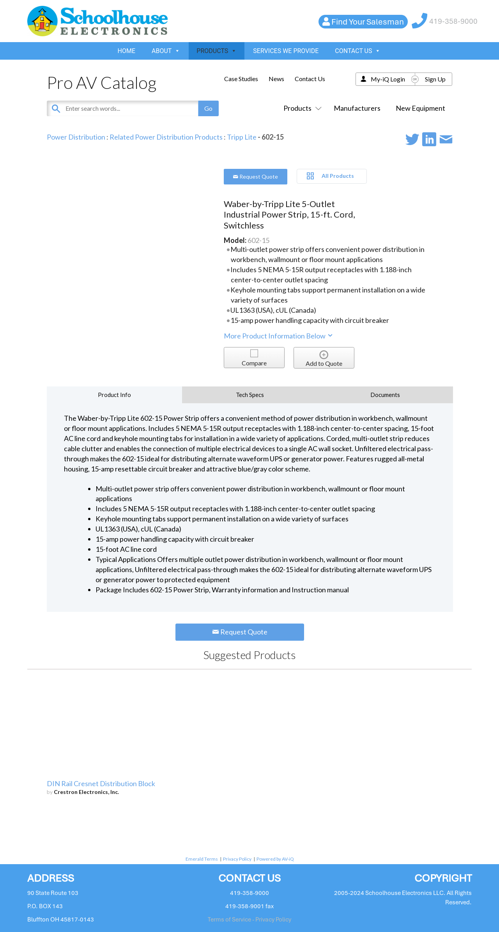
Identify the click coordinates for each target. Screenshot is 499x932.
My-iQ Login (388, 79)
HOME (126, 51)
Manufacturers (357, 108)
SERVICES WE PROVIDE (286, 51)
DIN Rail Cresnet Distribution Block (101, 783)
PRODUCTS (216, 51)
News (276, 78)
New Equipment (420, 108)
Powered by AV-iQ (275, 859)
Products (301, 108)
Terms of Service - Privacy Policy (249, 919)
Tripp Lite (242, 137)
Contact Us (310, 78)
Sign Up (435, 79)
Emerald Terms (202, 859)
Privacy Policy (237, 859)
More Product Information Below (279, 335)
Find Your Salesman (367, 21)
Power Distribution (76, 137)
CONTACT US (357, 51)
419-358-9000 (453, 21)
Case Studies (241, 78)
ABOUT (166, 51)
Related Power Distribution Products (166, 137)
